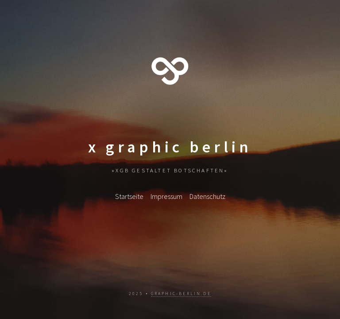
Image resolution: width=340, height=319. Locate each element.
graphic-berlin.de (181, 293)
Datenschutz (207, 196)
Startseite (129, 196)
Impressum (166, 196)
